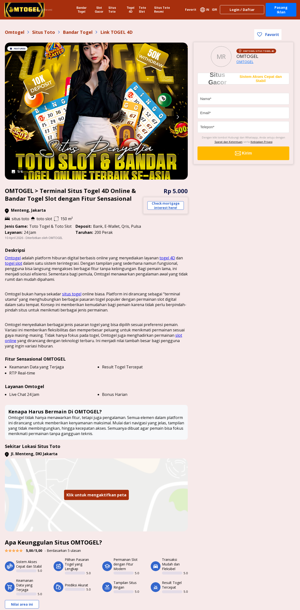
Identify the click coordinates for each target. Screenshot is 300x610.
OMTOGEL (244, 61)
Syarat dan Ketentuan (229, 142)
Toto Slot (142, 10)
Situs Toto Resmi (162, 10)
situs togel (71, 294)
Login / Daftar (242, 9)
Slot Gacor (99, 9)
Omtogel (14, 32)
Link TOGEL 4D (116, 32)
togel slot (13, 263)
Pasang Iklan (281, 9)
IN (204, 9)
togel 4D (167, 258)
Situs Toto (112, 10)
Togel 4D (130, 9)
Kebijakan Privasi (261, 142)
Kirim (243, 153)
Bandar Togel (81, 9)
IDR (214, 9)
